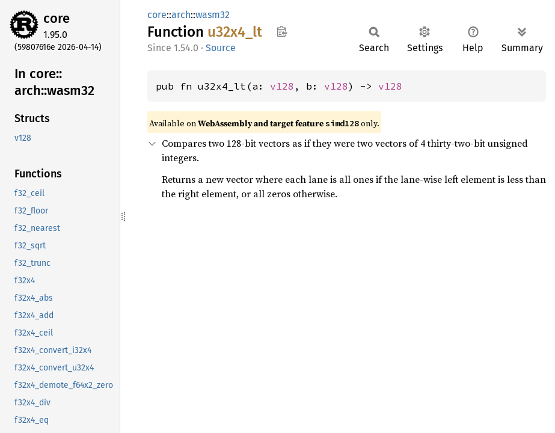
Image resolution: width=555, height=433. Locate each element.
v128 (282, 86)
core (56, 18)
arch (181, 14)
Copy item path (282, 31)
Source (221, 48)
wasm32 (212, 14)
